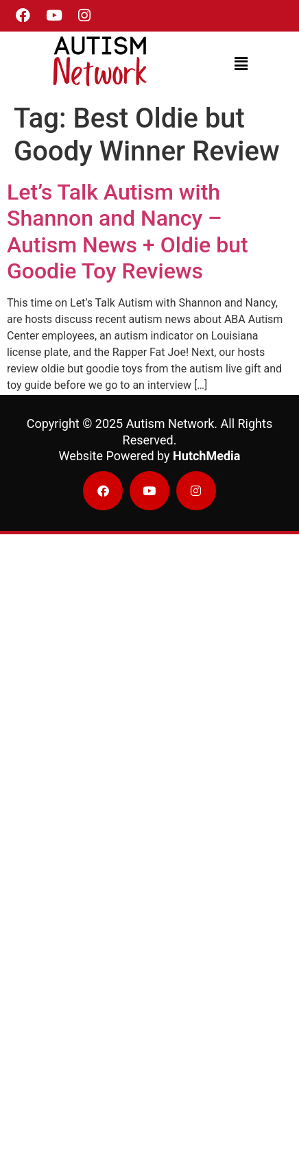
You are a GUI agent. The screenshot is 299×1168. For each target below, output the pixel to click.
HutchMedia (206, 456)
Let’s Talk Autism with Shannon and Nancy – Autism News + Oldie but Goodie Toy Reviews (127, 231)
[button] (241, 64)
